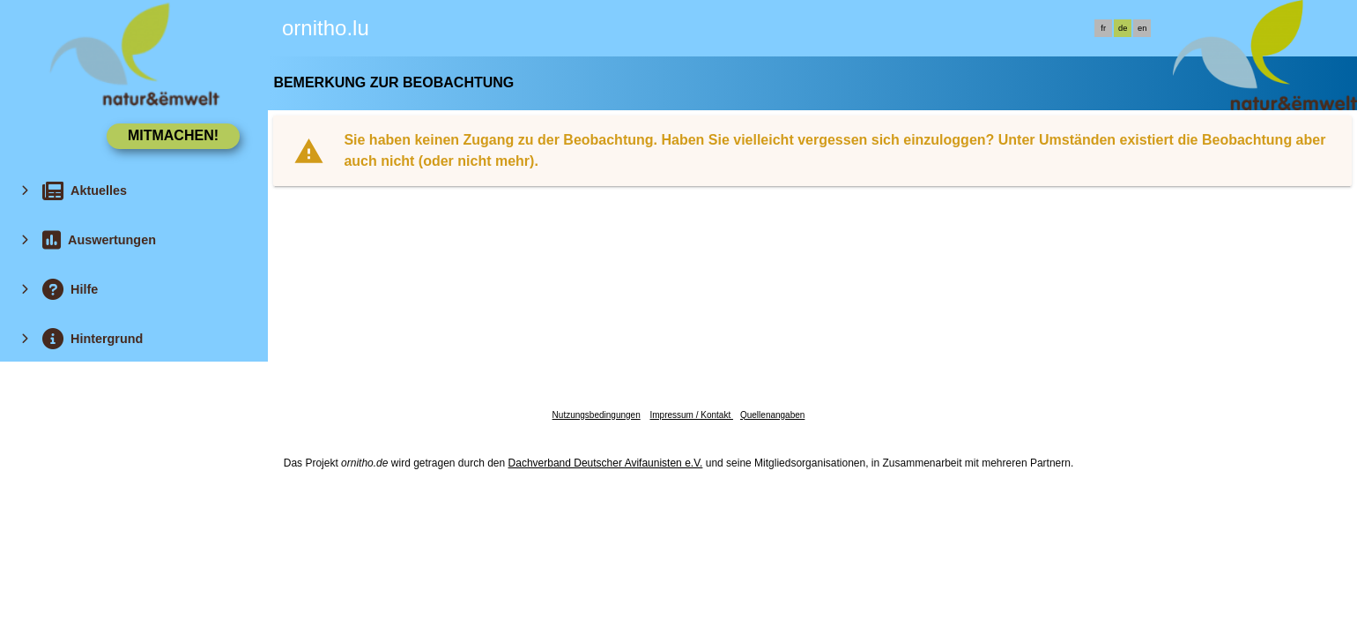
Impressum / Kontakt (690, 415)
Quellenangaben (772, 415)
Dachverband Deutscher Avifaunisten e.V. (605, 463)
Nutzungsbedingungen (596, 415)
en (1142, 28)
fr (1103, 28)
